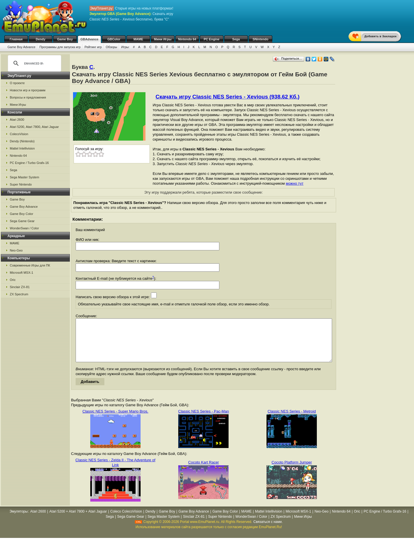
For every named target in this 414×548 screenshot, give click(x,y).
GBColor (113, 39)
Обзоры (111, 47)
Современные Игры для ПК (30, 265)
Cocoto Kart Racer (203, 471)
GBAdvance (89, 39)
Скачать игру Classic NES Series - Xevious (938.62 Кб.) (228, 97)
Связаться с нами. (268, 530)
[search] (33, 63)
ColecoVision (19, 134)
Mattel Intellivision (22, 148)
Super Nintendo (21, 184)
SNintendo (261, 39)
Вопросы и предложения (28, 97)
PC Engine (211, 39)
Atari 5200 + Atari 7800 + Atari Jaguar (78, 520)
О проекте (17, 83)
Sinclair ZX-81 (20, 287)
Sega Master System (24, 177)
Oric (13, 279)
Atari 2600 (17, 119)
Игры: (125, 47)
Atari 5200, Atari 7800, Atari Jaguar (34, 127)
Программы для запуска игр (59, 47)
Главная (16, 39)
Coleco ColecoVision (126, 520)
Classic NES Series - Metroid (292, 420)
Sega (236, 39)
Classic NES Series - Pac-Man (203, 420)
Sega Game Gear (22, 221)
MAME (138, 39)
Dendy (40, 39)
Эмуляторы (18, 520)
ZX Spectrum (19, 294)
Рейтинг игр (93, 47)
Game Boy (65, 39)
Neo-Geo (16, 250)
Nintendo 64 (187, 39)
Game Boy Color (21, 214)
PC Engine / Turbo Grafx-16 (29, 163)
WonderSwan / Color (24, 228)
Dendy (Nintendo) (22, 141)
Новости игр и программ (27, 90)
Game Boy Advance (21, 47)
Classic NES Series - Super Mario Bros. (115, 420)
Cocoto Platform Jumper (292, 471)
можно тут (294, 183)
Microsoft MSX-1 (21, 272)
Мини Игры (163, 39)
